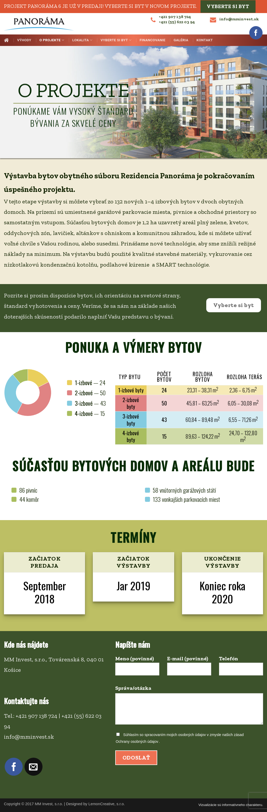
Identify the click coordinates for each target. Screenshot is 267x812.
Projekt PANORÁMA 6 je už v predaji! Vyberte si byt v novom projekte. (100, 6)
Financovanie (152, 40)
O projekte (51, 40)
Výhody (24, 40)
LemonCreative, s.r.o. (106, 804)
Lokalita (82, 40)
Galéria (181, 40)
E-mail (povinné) (189, 668)
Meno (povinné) (137, 668)
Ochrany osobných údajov (137, 741)
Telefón (241, 668)
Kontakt (205, 40)
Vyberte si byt (228, 6)
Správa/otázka (189, 707)
